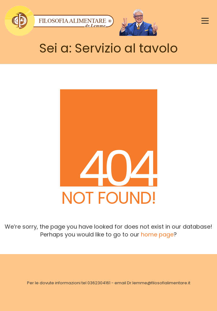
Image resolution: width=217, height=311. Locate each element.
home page (157, 234)
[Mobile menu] (205, 21)
